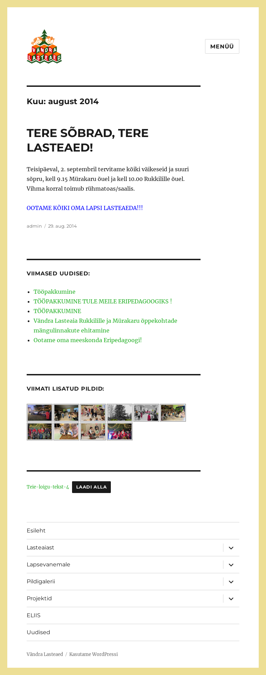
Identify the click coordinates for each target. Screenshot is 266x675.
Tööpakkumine (55, 291)
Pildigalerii (41, 581)
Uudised (38, 632)
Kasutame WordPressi (93, 654)
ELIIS (34, 615)
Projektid (39, 598)
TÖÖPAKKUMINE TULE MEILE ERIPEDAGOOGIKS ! (103, 301)
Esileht (36, 530)
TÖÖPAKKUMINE (57, 311)
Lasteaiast (40, 547)
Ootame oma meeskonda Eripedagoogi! (88, 340)
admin (34, 226)
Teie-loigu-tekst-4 (48, 487)
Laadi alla (91, 487)
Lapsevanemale (48, 564)
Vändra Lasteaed (45, 654)
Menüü (222, 46)
